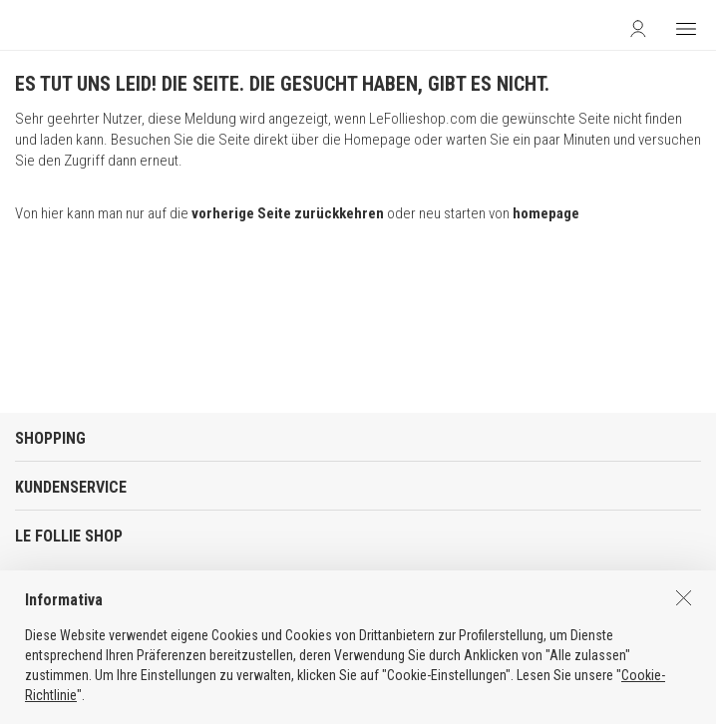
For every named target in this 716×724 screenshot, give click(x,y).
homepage (546, 213)
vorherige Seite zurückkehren (287, 213)
